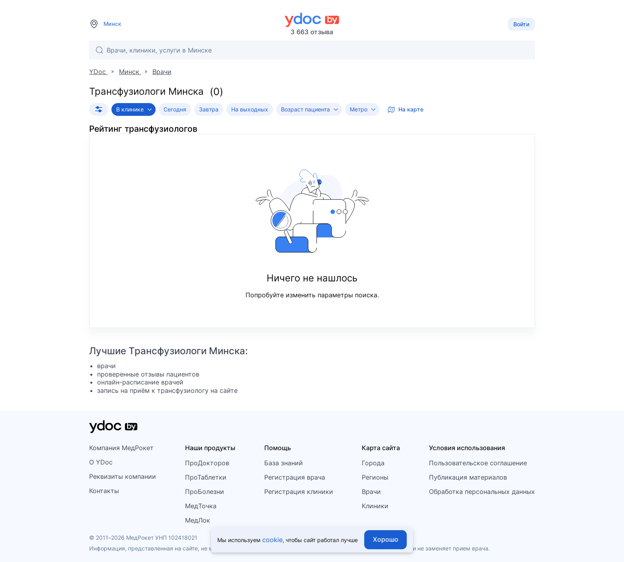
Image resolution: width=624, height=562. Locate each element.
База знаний (283, 463)
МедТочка (200, 506)
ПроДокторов (207, 463)
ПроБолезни (204, 492)
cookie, (273, 540)
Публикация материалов (468, 477)
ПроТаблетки (205, 477)
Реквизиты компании (122, 476)
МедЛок (197, 520)
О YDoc (101, 462)
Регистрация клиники (298, 492)
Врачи (371, 492)
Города (373, 463)
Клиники (375, 506)
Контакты (104, 491)
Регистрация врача (294, 477)
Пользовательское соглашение (478, 463)
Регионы (375, 477)
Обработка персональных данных (482, 492)
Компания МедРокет (121, 448)
